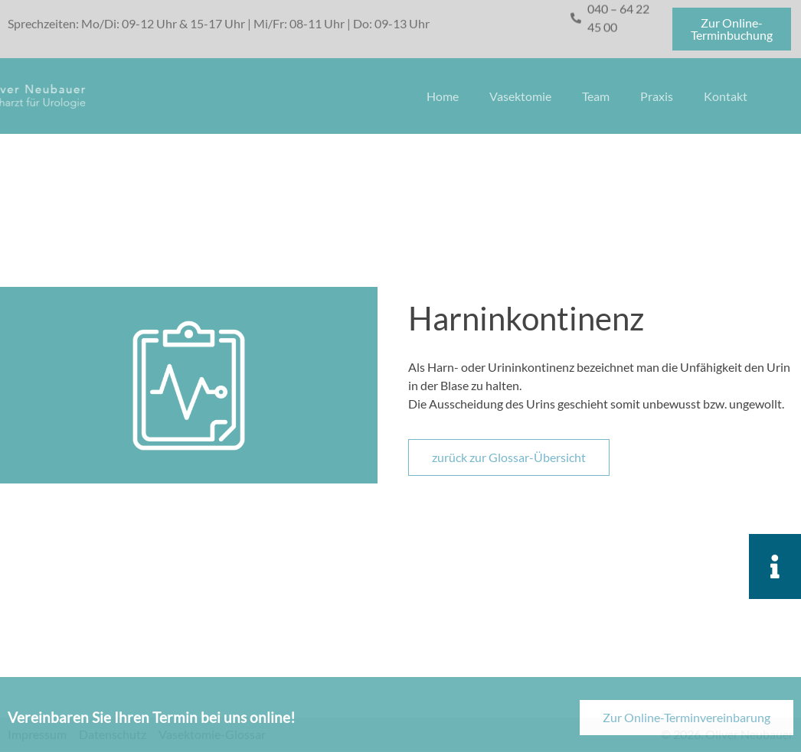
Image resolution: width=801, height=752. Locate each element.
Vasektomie (520, 96)
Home (443, 96)
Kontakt (725, 96)
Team (596, 96)
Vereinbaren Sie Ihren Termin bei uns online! (152, 725)
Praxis (656, 96)
